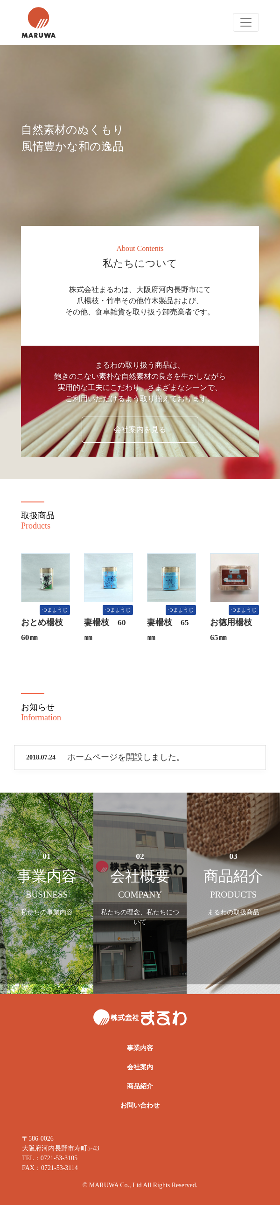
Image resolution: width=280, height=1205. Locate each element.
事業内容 (140, 1048)
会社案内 (140, 1067)
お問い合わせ (140, 1105)
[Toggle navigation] (246, 22)
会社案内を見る (140, 429)
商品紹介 (140, 1086)
